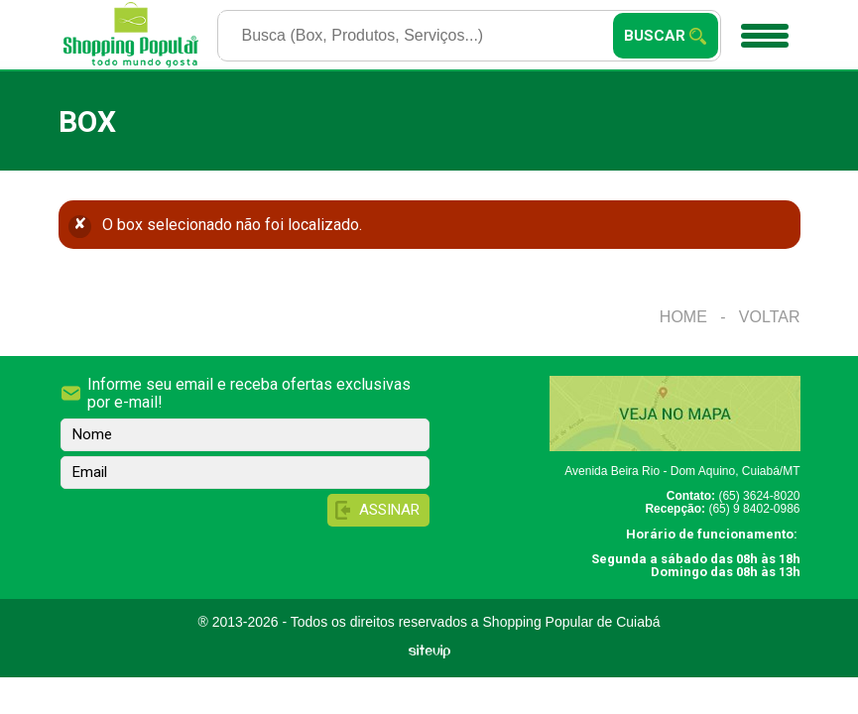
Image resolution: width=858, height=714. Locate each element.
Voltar (769, 316)
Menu (762, 29)
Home (683, 316)
